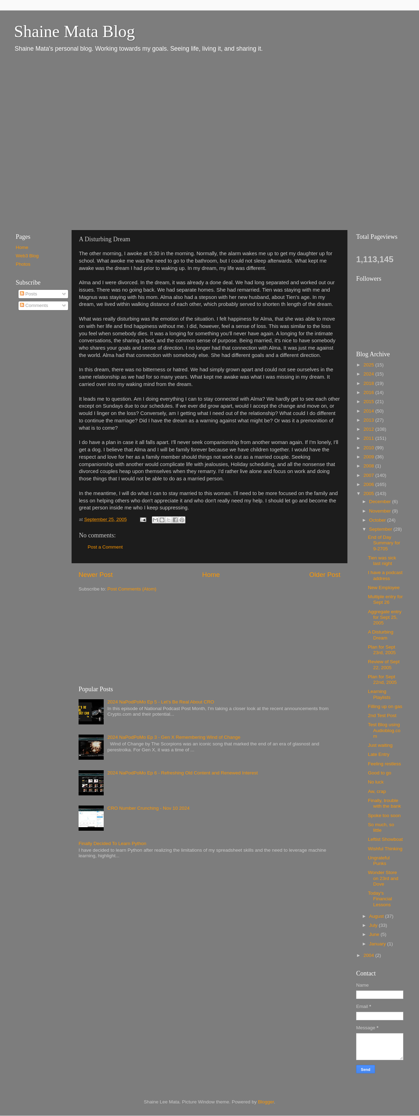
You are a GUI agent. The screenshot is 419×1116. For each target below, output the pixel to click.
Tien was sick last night (382, 560)
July (374, 925)
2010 (369, 447)
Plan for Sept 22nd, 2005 (382, 679)
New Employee (384, 587)
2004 (369, 955)
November (380, 511)
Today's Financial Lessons (380, 898)
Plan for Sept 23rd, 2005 (382, 649)
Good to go (379, 772)
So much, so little (381, 827)
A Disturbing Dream (381, 634)
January (378, 943)
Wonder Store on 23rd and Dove (383, 878)
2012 (369, 429)
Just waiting (380, 745)
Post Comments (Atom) (132, 589)
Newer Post (96, 574)
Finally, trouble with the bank (384, 803)
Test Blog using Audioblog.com (384, 730)
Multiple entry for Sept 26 (385, 599)
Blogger (266, 1101)
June (375, 934)
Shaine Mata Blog (74, 31)
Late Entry (379, 754)
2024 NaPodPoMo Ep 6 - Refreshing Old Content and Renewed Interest (182, 772)
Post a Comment (105, 547)
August (377, 916)
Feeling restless (384, 763)
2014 (369, 411)
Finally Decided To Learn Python (112, 843)
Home (211, 574)
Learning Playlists (379, 694)
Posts (28, 293)
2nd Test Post (382, 715)
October (378, 520)
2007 (369, 475)
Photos (23, 264)
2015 (369, 401)
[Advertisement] (77, 141)
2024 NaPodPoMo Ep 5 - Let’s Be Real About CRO (160, 701)
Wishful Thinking (385, 848)
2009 (369, 456)
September (381, 529)
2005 (369, 493)
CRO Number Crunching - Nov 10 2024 (148, 808)
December (380, 501)
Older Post (324, 574)
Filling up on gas (385, 706)
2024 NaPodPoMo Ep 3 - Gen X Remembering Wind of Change (173, 737)
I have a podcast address (385, 575)
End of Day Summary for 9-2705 (384, 543)
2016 (369, 392)
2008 (369, 465)
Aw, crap (377, 791)
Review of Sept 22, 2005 (384, 664)
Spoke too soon (384, 815)
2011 (369, 438)
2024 (369, 374)
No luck (376, 782)
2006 (369, 484)
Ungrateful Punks (379, 860)
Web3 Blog (27, 255)
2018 (369, 383)
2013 (369, 420)
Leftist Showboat (385, 839)
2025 (369, 364)
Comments (34, 305)
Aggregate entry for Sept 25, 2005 (385, 617)
